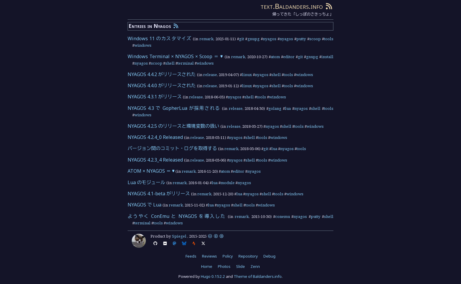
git (241, 38)
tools (328, 38)
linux (247, 74)
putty (301, 38)
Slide (240, 266)
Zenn (255, 266)
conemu (282, 216)
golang (274, 108)
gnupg (254, 38)
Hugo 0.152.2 (213, 276)
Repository (248, 256)
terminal (186, 63)
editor (289, 56)
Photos (224, 266)
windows (142, 45)
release (210, 74)
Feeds (191, 256)
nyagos (269, 38)
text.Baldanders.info (291, 6)
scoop (315, 38)
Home (206, 266)
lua (288, 108)
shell (170, 63)
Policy (228, 256)
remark (206, 38)
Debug (269, 256)
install (327, 56)
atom (275, 56)
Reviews (209, 256)
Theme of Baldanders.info (258, 276)
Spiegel (179, 236)
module (228, 182)
